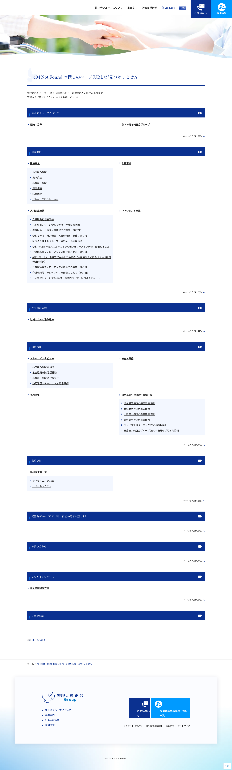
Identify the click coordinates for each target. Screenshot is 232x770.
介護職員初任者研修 (43, 219)
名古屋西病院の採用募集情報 (139, 403)
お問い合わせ (39, 546)
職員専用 (37, 460)
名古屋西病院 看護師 (43, 367)
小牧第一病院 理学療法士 (45, 378)
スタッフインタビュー (42, 358)
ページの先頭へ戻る (191, 136)
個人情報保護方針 (39, 588)
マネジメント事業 (131, 210)
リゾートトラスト (41, 486)
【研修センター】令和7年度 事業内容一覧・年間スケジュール (66, 278)
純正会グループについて (45, 113)
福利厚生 (35, 394)
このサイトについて (43, 576)
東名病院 (37, 188)
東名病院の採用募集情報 (137, 419)
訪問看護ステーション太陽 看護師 (50, 383)
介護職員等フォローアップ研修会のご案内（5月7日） (60, 272)
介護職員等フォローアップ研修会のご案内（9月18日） (61, 252)
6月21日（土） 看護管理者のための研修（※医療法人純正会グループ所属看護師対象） (71, 259)
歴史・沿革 (36, 124)
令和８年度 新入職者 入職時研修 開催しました (59, 235)
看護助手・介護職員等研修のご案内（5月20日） (58, 230)
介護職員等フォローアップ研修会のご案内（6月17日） (61, 267)
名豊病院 (37, 193)
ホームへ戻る (38, 639)
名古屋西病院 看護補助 (44, 372)
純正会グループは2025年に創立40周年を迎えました (61, 516)
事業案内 (37, 152)
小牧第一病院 (39, 183)
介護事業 (126, 163)
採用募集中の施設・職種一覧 (137, 394)
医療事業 (35, 163)
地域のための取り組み (42, 319)
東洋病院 (37, 177)
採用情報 (37, 347)
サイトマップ (184, 725)
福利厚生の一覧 (38, 472)
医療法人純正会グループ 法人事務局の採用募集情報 (151, 430)
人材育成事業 (37, 210)
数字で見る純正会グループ (136, 124)
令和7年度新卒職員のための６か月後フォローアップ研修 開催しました (70, 246)
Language (38, 615)
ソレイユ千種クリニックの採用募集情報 (145, 425)
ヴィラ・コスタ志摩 (43, 480)
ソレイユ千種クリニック (45, 199)
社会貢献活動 (39, 308)
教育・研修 (127, 358)
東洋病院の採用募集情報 (137, 408)
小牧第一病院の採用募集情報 (139, 414)
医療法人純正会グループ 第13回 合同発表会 (57, 241)
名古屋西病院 (39, 172)
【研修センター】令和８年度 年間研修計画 (56, 224)
